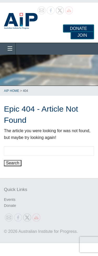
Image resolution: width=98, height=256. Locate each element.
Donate (78, 28)
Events (9, 199)
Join (82, 35)
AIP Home (11, 91)
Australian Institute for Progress (21, 19)
